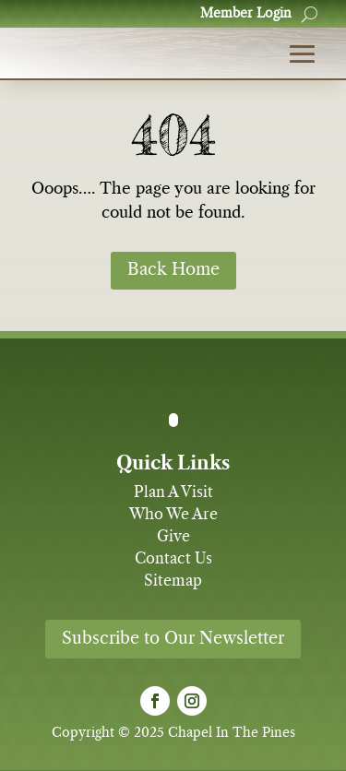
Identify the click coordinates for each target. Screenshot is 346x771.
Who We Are (173, 514)
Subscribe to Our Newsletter (173, 639)
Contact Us (173, 559)
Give (173, 536)
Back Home (173, 270)
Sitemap (173, 581)
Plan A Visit (173, 492)
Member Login (246, 13)
